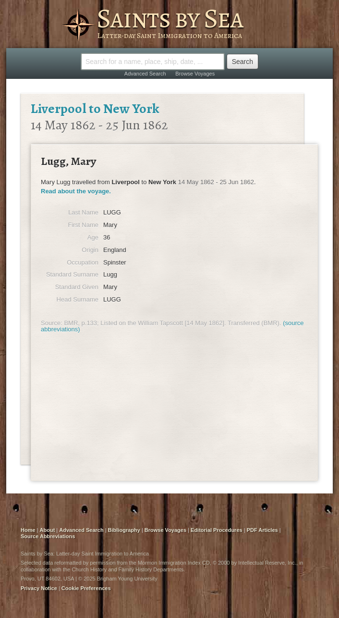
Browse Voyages (195, 73)
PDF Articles (262, 530)
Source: (51, 323)
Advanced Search (145, 73)
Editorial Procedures (216, 530)
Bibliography (124, 530)
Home (28, 530)
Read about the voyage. (76, 191)
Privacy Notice (39, 588)
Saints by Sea (170, 18)
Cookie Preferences (86, 588)
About (47, 530)
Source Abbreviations (48, 536)
